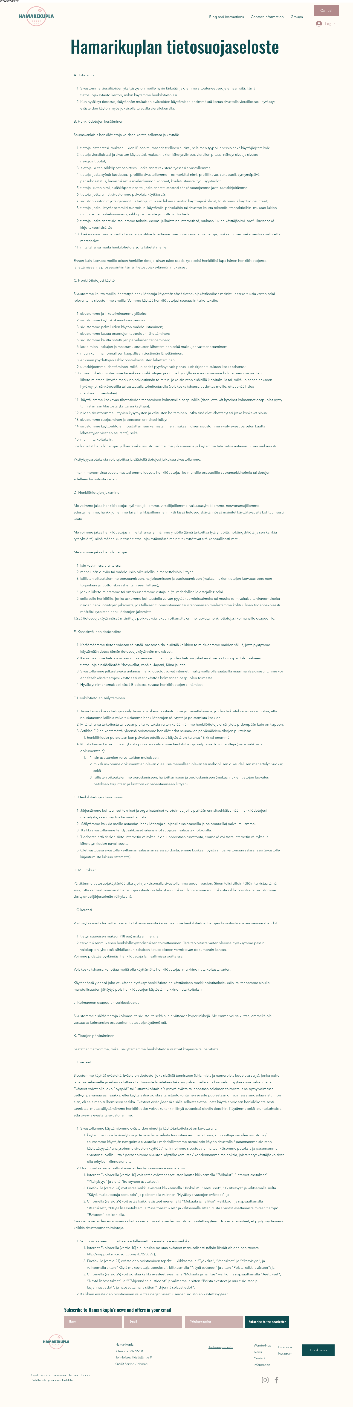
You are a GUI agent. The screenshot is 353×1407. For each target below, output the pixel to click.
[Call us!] (326, 10)
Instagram (285, 1353)
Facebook (285, 1347)
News (258, 1352)
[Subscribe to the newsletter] (267, 1322)
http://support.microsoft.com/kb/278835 (120, 1254)
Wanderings (262, 1345)
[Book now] (318, 1350)
